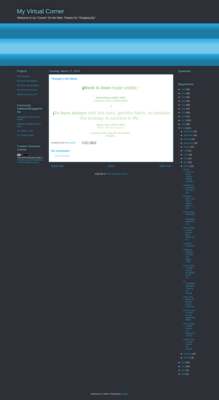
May (186, 158)
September (189, 143)
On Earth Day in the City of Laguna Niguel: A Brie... (188, 202)
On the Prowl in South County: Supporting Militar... (189, 315)
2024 (183, 93)
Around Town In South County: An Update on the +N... (189, 271)
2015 (183, 128)
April (186, 162)
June (186, 154)
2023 (183, 97)
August (187, 147)
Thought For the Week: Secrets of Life (188, 189)
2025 (183, 89)
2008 (183, 374)
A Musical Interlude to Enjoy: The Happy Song (188, 256)
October (187, 139)
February (188, 354)
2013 (183, 366)
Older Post (165, 166)
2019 (183, 112)
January (187, 357)
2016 (183, 124)
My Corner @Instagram (27, 81)
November (188, 135)
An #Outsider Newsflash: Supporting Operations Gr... (189, 218)
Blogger (124, 394)
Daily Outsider (23, 76)
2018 (183, 116)
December (188, 131)
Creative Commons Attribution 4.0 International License (30, 161)
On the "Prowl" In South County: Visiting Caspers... (188, 175)
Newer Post (57, 166)
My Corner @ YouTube (27, 90)
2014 (183, 362)
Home (111, 166)
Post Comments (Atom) (117, 174)
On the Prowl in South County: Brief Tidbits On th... (189, 234)
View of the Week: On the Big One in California (188, 302)
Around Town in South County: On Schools (189, 344)
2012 (183, 370)
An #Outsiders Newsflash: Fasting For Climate (189, 287)
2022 (183, 101)
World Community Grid (27, 94)
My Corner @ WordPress (28, 85)
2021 (183, 105)
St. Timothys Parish (25, 135)
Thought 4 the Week (188, 244)
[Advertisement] (108, 44)
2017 (183, 120)
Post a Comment (62, 156)
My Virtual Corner (40, 11)
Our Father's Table (25, 131)
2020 (183, 109)
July (186, 150)
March (187, 166)
